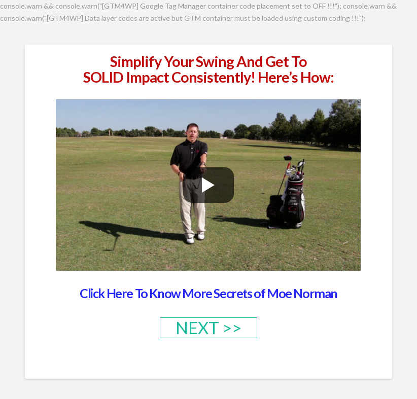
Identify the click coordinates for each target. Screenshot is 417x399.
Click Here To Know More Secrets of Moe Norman (208, 293)
